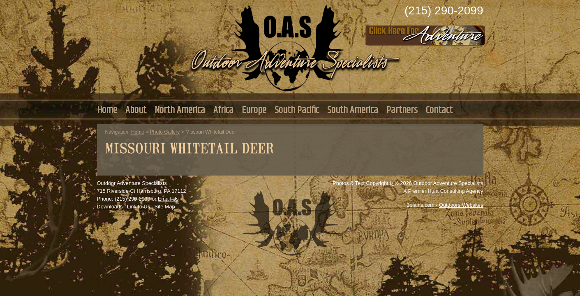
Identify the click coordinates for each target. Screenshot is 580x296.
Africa (223, 110)
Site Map (165, 207)
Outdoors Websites (461, 205)
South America (352, 110)
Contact (439, 110)
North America (180, 110)
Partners (402, 110)
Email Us (168, 199)
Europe (254, 110)
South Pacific (297, 110)
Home (107, 110)
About (135, 110)
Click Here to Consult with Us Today (426, 32)
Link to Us (138, 207)
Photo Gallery (165, 132)
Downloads (110, 207)
